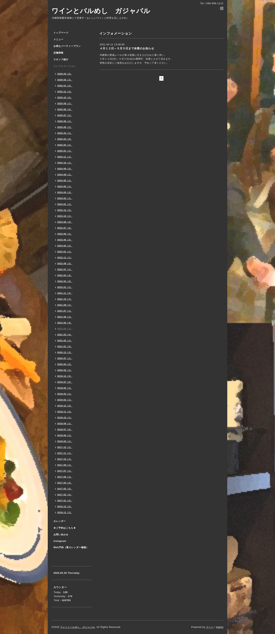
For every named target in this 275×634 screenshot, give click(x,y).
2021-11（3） (64, 293)
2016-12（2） (64, 506)
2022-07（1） (64, 269)
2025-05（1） (64, 127)
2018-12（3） (64, 406)
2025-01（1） (64, 151)
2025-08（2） (64, 109)
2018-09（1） (64, 423)
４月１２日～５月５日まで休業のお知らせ (127, 48)
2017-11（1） (64, 453)
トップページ (60, 32)
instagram (59, 541)
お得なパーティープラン (67, 46)
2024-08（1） (64, 174)
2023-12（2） (64, 210)
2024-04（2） (64, 192)
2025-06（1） (64, 121)
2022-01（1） (64, 287)
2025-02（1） (64, 145)
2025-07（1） (64, 115)
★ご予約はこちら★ (64, 528)
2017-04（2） (64, 483)
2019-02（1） (64, 400)
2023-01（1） (64, 251)
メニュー (58, 39)
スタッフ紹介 (60, 59)
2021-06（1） (64, 317)
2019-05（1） (64, 388)
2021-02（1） (64, 340)
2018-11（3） (64, 411)
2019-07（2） (64, 382)
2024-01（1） (64, 204)
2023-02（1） (64, 246)
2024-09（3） (64, 168)
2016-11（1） (64, 512)
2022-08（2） (64, 263)
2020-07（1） (64, 358)
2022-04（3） (64, 275)
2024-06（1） (64, 180)
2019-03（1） (64, 394)
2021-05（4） (64, 323)
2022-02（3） (64, 281)
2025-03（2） (64, 139)
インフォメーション (64, 66)
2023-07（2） (64, 228)
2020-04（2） (64, 364)
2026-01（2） (64, 86)
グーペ (210, 627)
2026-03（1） (64, 80)
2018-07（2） (64, 429)
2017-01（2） (64, 500)
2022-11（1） (64, 257)
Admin (219, 627)
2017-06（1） (64, 477)
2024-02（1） (64, 198)
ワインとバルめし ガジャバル (101, 11)
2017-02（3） (64, 494)
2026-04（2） (64, 74)
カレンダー (59, 521)
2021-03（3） (64, 334)
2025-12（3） (64, 91)
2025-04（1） (64, 133)
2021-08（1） (64, 305)
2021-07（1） (64, 311)
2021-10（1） (64, 299)
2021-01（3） (64, 346)
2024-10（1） (64, 163)
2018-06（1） (64, 435)
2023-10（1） (64, 216)
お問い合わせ (60, 534)
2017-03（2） (64, 489)
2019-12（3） (64, 376)
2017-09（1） (64, 465)
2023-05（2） (64, 240)
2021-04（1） (64, 329)
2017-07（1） (64, 471)
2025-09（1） (64, 103)
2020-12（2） (64, 352)
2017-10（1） (64, 459)
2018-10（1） (64, 417)
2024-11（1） (64, 157)
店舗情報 (58, 52)
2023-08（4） (64, 222)
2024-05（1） (64, 186)
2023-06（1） (64, 234)
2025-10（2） (64, 97)
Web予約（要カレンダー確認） (71, 547)
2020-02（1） (64, 370)
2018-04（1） (64, 441)
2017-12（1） (64, 447)
